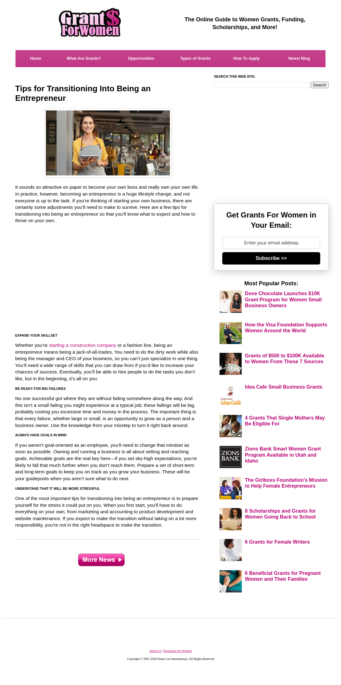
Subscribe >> (271, 258)
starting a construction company (82, 345)
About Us (155, 651)
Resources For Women (177, 651)
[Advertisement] (108, 278)
